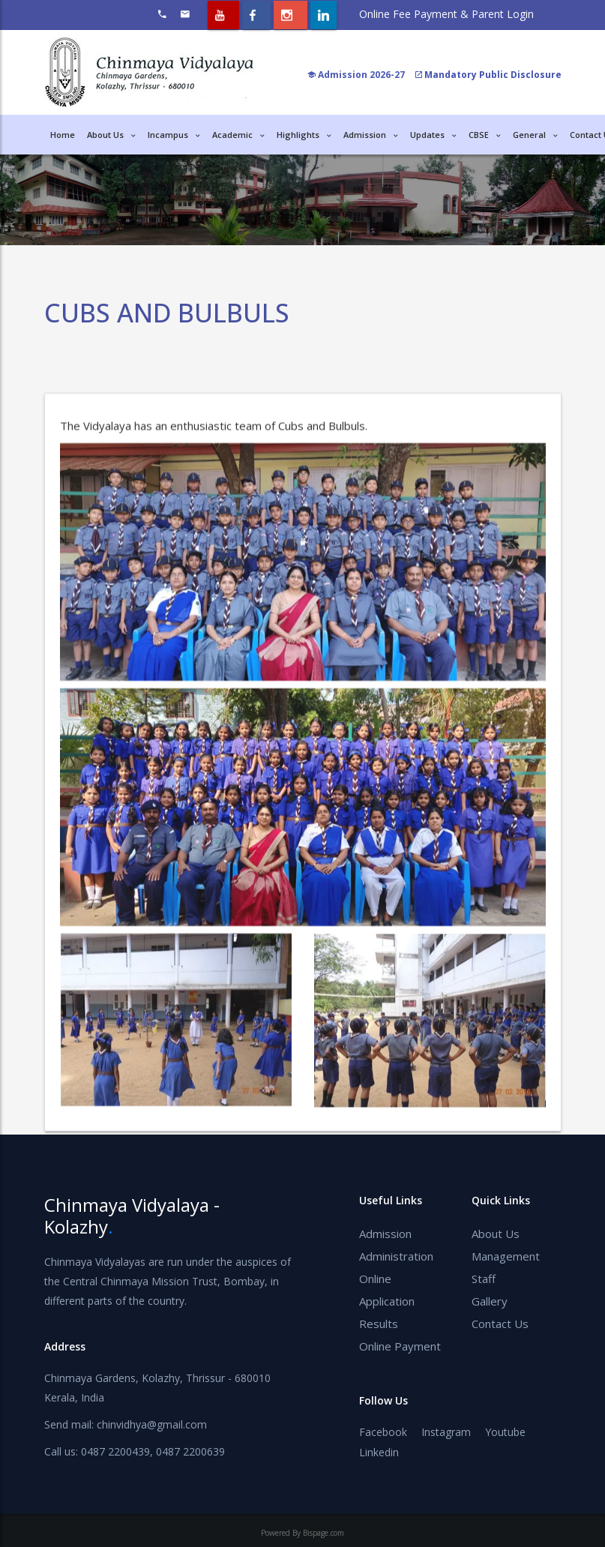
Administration (396, 1256)
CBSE (485, 134)
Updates (433, 134)
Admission (370, 134)
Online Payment (400, 1346)
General (535, 134)
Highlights (304, 134)
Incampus (174, 134)
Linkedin (379, 1452)
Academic (238, 134)
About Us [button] (111, 134)
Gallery (490, 1301)
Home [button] (62, 134)
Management (506, 1256)
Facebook (383, 1432)
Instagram (446, 1432)
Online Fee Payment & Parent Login (446, 14)
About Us (496, 1233)
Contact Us (500, 1323)
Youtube (505, 1432)
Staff (484, 1278)
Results (378, 1323)
